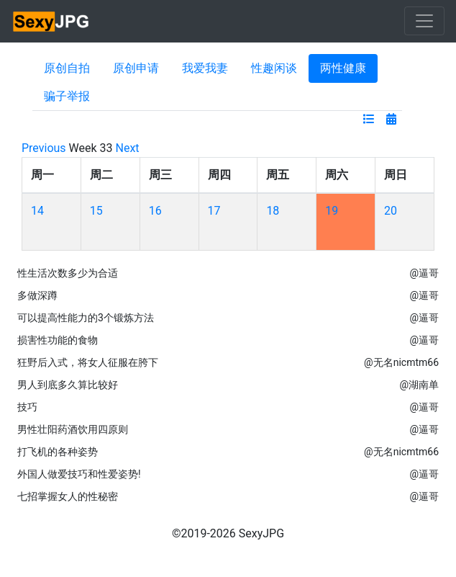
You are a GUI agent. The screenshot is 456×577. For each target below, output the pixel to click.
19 (331, 211)
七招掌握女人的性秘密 (67, 496)
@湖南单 (419, 384)
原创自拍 (67, 68)
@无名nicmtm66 (401, 362)
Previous (44, 148)
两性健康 (343, 68)
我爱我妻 (205, 68)
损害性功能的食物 (57, 340)
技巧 (27, 407)
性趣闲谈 (274, 68)
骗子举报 (67, 96)
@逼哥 (424, 273)
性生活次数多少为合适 (67, 273)
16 (155, 211)
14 (37, 211)
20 (390, 211)
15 (96, 211)
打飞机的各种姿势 (57, 451)
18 (272, 211)
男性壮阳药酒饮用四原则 (72, 429)
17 (214, 211)
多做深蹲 (37, 295)
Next (128, 148)
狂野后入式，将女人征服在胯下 (87, 362)
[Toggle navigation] (424, 20)
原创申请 (136, 68)
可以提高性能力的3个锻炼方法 (85, 317)
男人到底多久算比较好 (67, 384)
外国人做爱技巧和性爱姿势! (79, 474)
